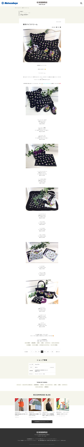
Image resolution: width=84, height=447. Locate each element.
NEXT (57, 351)
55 (39, 351)
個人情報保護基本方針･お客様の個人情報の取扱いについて (49, 440)
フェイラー (19, 7)
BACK (26, 351)
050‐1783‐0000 (42, 436)
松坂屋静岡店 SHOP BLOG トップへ (43, 421)
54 (36, 351)
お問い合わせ (63, 440)
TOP (16, 7)
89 (52, 351)
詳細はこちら (37, 371)
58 (47, 351)
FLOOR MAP (52, 367)
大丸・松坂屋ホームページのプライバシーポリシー (27, 440)
